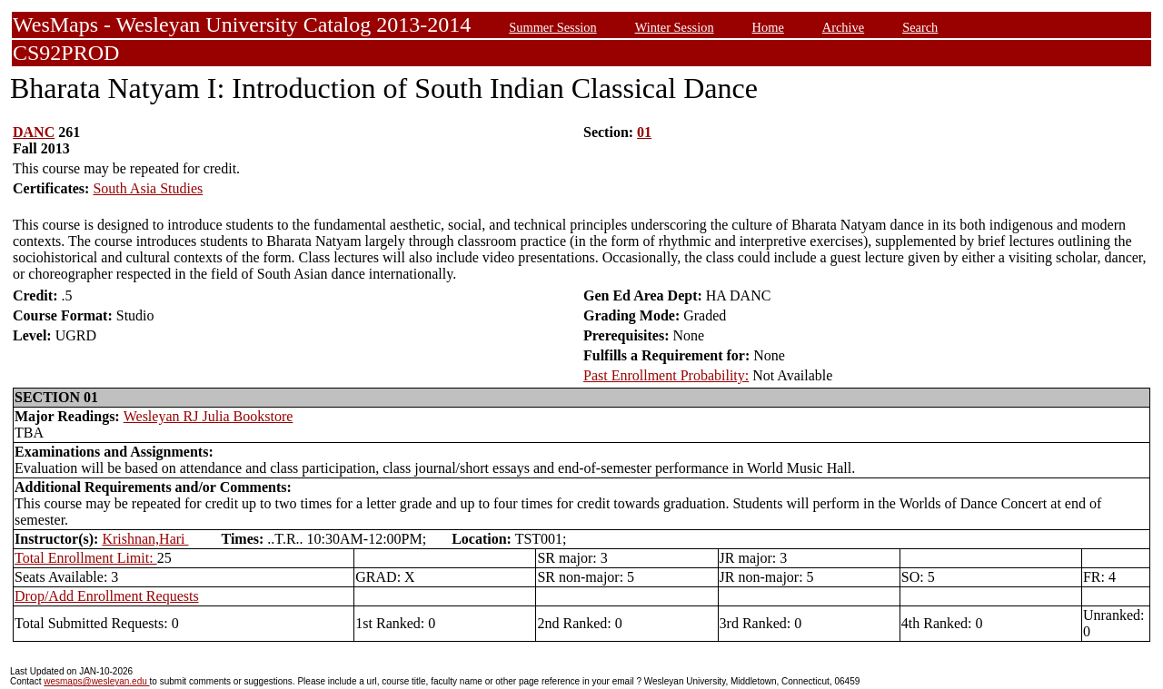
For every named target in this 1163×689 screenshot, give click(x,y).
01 (644, 132)
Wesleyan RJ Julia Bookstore (208, 416)
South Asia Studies (148, 188)
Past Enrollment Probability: (666, 375)
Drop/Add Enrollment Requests (107, 596)
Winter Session (674, 27)
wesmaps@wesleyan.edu (96, 681)
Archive (843, 27)
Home (768, 27)
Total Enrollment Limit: (86, 558)
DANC (34, 132)
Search (920, 27)
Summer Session (552, 27)
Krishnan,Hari (145, 538)
